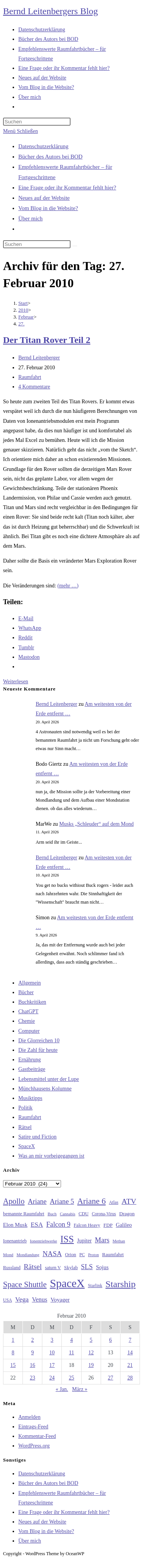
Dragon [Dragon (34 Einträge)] (127, 1213)
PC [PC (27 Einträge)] (82, 1254)
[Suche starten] (74, 246)
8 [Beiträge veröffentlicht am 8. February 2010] (13, 1352)
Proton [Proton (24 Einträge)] (93, 1255)
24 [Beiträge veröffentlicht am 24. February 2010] (52, 1378)
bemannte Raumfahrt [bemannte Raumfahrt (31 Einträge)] (23, 1213)
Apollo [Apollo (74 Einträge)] (13, 1201)
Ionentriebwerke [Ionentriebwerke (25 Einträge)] (43, 1241)
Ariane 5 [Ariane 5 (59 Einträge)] (62, 1201)
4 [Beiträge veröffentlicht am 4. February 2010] (71, 1340)
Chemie (26, 1021)
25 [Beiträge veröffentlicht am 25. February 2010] (71, 1378)
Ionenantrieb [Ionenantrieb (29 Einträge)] (15, 1241)
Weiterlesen (15, 681)
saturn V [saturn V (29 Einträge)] (53, 1267)
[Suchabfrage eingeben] (37, 122)
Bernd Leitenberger (39, 358)
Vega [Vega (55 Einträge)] (22, 1299)
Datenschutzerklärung (43, 146)
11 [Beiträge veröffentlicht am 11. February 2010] (71, 1352)
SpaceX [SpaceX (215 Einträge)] (67, 1283)
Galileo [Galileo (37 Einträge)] (124, 1225)
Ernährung (29, 1060)
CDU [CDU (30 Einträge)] (83, 1213)
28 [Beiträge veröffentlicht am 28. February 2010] (130, 1378)
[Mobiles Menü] (20, 131)
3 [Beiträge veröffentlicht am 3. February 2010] (52, 1340)
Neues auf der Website (44, 198)
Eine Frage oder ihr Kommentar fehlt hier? (67, 187)
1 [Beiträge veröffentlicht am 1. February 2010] (13, 1340)
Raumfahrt (29, 377)
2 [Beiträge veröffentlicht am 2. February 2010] (32, 1340)
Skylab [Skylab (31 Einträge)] (71, 1267)
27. (21, 324)
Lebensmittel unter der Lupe (48, 1079)
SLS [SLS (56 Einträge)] (87, 1267)
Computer (29, 1031)
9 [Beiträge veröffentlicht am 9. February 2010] (32, 1352)
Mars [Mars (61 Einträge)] (102, 1240)
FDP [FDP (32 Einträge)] (107, 1225)
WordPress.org (34, 1446)
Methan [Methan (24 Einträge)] (118, 1241)
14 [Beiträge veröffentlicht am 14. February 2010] (130, 1352)
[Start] (23, 303)
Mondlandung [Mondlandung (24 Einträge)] (27, 1255)
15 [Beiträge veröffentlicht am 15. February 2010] (13, 1365)
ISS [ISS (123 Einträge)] (67, 1239)
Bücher (26, 992)
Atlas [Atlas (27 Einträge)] (114, 1202)
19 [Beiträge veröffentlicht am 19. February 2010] (91, 1365)
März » (79, 1389)
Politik (25, 1108)
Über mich (30, 218)
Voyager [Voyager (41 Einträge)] (59, 1300)
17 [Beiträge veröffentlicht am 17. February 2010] (52, 1365)
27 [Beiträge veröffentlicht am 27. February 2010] (110, 1378)
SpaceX (26, 1146)
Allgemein (29, 983)
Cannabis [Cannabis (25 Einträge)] (67, 1213)
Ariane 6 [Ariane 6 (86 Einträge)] (91, 1201)
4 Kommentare (34, 387)
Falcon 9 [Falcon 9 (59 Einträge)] (58, 1224)
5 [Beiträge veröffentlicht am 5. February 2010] (91, 1340)
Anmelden (29, 1417)
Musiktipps (30, 1098)
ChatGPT (28, 1011)
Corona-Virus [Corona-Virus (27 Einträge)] (104, 1213)
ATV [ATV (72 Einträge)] (129, 1201)
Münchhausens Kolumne (45, 1089)
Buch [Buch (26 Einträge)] (52, 1213)
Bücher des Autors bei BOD (50, 157)
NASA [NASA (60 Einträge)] (52, 1254)
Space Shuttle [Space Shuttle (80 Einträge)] (25, 1284)
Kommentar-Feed (37, 1436)
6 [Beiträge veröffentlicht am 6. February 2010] (110, 1340)
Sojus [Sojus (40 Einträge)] (102, 1267)
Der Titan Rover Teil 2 (46, 340)
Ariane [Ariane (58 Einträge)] (37, 1201)
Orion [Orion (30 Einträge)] (70, 1254)
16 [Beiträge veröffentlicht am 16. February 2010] (32, 1365)
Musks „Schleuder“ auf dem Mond (96, 824)
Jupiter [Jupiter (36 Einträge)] (84, 1240)
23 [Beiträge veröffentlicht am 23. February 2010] (32, 1378)
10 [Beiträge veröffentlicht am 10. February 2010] (52, 1352)
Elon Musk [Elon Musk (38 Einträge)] (15, 1225)
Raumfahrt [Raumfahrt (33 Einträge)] (113, 1254)
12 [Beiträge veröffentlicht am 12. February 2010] (91, 1352)
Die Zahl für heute (38, 1050)
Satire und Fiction (37, 1137)
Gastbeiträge (31, 1069)
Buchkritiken (32, 1002)
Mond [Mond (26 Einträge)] (8, 1254)
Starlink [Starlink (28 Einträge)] (95, 1285)
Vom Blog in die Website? (48, 208)
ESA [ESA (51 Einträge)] (37, 1224)
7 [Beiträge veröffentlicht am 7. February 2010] (130, 1340)
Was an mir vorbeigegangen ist (51, 1156)
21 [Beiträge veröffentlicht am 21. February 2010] (130, 1365)
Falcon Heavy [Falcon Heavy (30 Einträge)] (87, 1225)
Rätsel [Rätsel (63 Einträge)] (33, 1267)
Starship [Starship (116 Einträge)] (121, 1284)
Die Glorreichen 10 (38, 1040)
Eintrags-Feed (33, 1427)
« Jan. (62, 1389)
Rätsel (25, 1127)
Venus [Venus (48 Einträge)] (39, 1299)
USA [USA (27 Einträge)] (7, 1300)
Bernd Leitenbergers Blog (50, 11)
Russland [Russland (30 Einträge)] (12, 1267)
